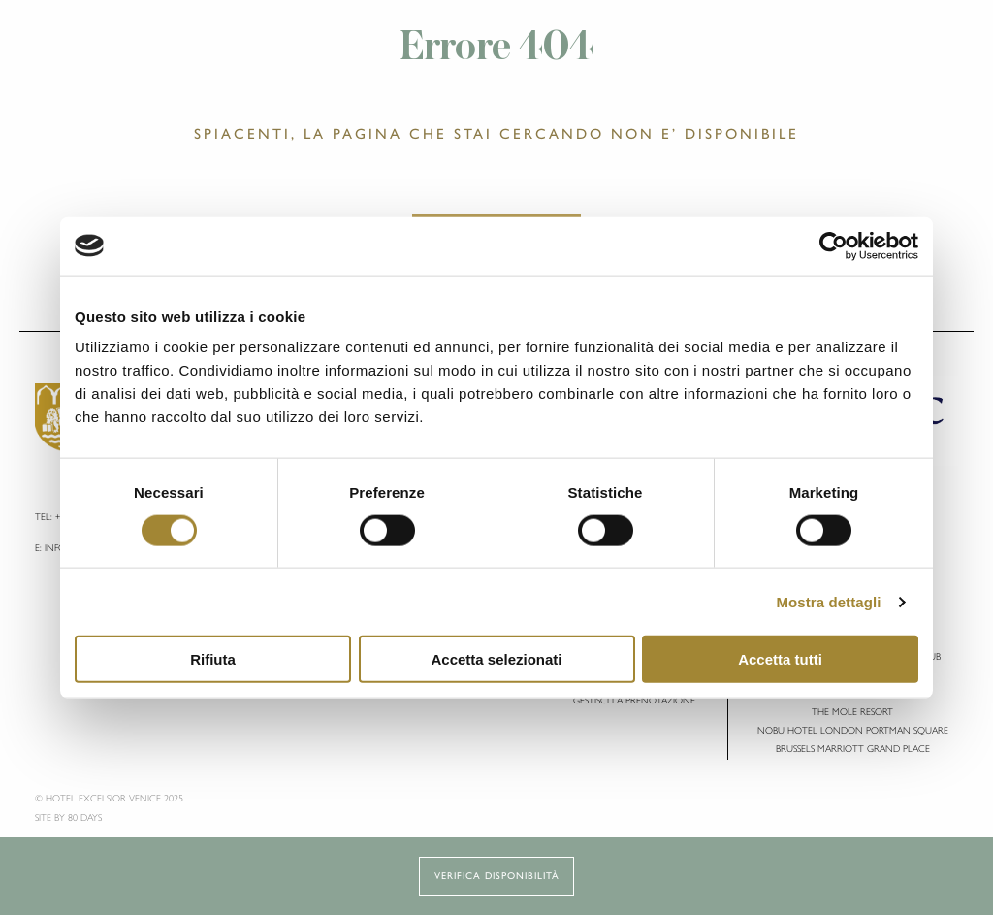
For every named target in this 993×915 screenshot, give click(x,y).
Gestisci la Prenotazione (634, 700)
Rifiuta (213, 659)
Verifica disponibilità (497, 875)
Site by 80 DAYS (68, 817)
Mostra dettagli (828, 601)
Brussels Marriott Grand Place (853, 748)
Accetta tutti (780, 659)
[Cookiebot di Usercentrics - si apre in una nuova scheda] (833, 245)
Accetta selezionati (496, 659)
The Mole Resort (852, 711)
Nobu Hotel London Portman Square (852, 730)
